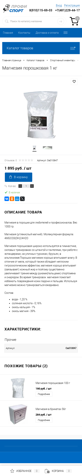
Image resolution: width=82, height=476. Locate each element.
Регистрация (72, 5)
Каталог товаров (41, 48)
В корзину (18, 177)
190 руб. (43, 388)
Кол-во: (12, 186)
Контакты (24, 32)
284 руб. (43, 414)
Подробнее (44, 394)
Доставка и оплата (47, 32)
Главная (8, 32)
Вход (59, 5)
